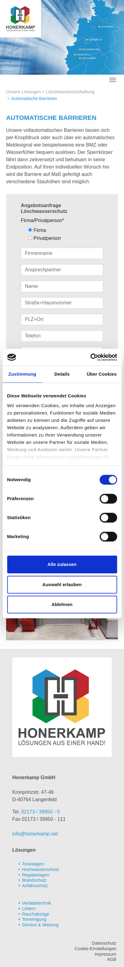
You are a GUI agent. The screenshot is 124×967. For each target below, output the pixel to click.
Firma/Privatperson (42, 220)
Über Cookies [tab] (102, 374)
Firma (37, 230)
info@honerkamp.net (35, 833)
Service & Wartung (40, 924)
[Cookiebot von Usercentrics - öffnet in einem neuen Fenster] (90, 357)
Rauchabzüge (35, 914)
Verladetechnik (36, 903)
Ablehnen (61, 604)
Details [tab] (62, 374)
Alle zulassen (62, 564)
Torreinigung (34, 919)
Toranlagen (33, 863)
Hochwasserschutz (40, 869)
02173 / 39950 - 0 (40, 811)
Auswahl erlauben (61, 584)
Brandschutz (34, 880)
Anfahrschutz (35, 885)
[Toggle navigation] (112, 80)
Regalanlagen (35, 874)
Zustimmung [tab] (22, 374)
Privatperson (44, 238)
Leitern (29, 908)
